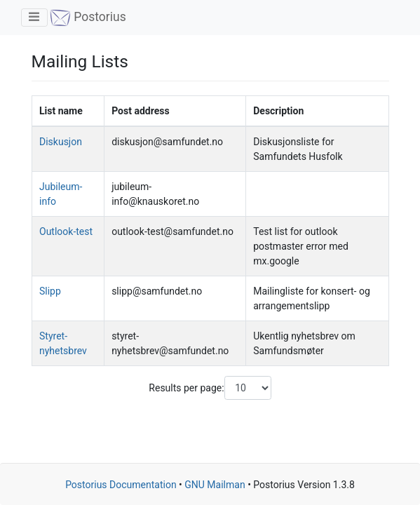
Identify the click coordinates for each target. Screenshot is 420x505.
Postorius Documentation (121, 484)
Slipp (50, 291)
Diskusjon (60, 141)
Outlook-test (66, 231)
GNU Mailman (214, 484)
